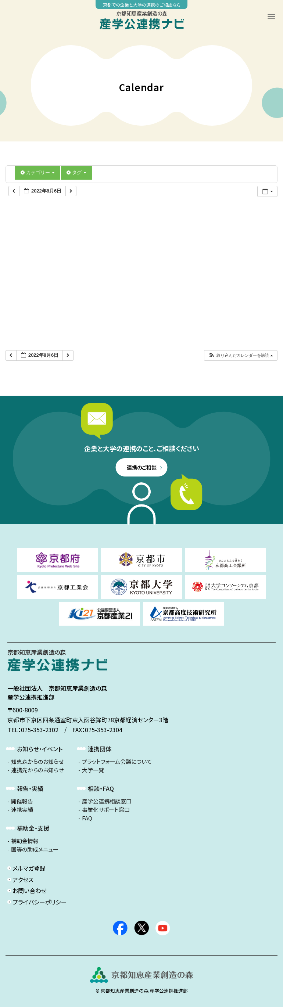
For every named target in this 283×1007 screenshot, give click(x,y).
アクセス (22, 879)
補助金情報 (25, 841)
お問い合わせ (29, 890)
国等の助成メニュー (34, 849)
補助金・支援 (33, 828)
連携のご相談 (142, 467)
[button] (240, 355)
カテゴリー (38, 172)
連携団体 (99, 749)
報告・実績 (30, 788)
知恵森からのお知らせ (37, 761)
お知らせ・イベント (39, 749)
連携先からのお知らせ (37, 770)
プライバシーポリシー (39, 902)
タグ (76, 172)
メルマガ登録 (29, 868)
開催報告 (22, 801)
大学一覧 (93, 770)
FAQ (87, 818)
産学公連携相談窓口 (107, 801)
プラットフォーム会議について (117, 761)
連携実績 (22, 809)
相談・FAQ (101, 788)
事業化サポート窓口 (106, 809)
